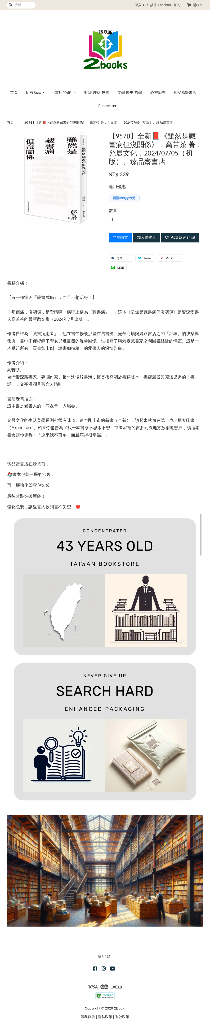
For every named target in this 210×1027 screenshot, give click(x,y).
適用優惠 (117, 186)
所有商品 (35, 93)
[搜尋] (21, 5)
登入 (138, 5)
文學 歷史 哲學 (129, 93)
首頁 (14, 93)
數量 (113, 210)
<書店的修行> (64, 93)
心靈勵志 (157, 93)
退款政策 (122, 1017)
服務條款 (88, 1017)
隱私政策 (105, 1017)
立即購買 (120, 237)
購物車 (198, 5)
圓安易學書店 (185, 93)
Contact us (107, 106)
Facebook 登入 (169, 5)
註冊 (153, 5)
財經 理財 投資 (96, 93)
